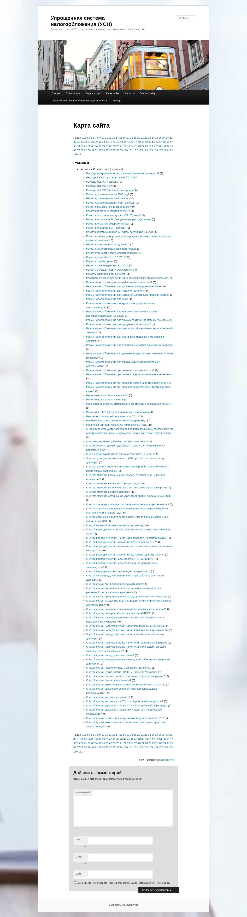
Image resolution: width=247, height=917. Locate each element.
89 (85, 150)
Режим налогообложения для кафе (107, 298)
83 (164, 146)
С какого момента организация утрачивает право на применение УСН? (128, 495)
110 (75, 154)
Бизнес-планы (73, 93)
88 (82, 150)
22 (145, 137)
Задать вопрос (93, 93)
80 (153, 146)
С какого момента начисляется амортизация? (113, 483)
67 (107, 146)
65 (99, 146)
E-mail (81, 857)
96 (110, 150)
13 (113, 137)
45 (128, 141)
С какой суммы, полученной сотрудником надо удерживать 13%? (125, 718)
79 (150, 146)
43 (121, 141)
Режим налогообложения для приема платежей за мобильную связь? (127, 319)
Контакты (129, 93)
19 (135, 137)
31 (78, 141)
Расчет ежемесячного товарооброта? (108, 206)
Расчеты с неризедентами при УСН (107, 265)
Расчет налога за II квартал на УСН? (108, 210)
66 (103, 146)
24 (152, 137)
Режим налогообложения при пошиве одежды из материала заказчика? (129, 374)
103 (141, 150)
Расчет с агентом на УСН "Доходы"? (108, 244)
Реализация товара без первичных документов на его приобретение (127, 277)
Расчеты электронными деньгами (106, 273)
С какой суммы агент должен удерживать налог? (115, 583)
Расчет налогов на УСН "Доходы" (106, 227)
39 (107, 141)
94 (103, 150)
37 (99, 141)
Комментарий (83, 792)
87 (78, 150)
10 (102, 137)
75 (135, 146)
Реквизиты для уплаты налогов (105, 399)
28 (167, 137)
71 (121, 146)
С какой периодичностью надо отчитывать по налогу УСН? (121, 542)
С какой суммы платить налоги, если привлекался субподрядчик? (125, 676)
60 (82, 146)
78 (146, 146)
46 (132, 141)
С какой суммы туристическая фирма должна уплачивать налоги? (125, 684)
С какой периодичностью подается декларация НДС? (118, 571)
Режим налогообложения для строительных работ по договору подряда (129, 344)
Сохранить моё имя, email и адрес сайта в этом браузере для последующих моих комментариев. (123, 883)
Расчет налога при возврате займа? (107, 223)
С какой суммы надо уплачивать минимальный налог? (118, 667)
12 (110, 137)
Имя (81, 840)
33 (85, 141)
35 (92, 141)
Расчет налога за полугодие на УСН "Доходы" (113, 215)
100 (126, 150)
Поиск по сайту (147, 93)
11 (106, 137)
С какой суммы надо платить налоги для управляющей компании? (126, 609)
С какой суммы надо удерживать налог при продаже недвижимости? (127, 630)
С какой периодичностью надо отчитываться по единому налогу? (125, 554)
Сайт (78, 873)
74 (132, 146)
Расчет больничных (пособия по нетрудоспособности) (80, 100)
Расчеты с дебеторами (99, 261)
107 (160, 150)
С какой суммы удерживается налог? (108, 697)
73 (128, 146)
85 (171, 146)
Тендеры (117, 100)
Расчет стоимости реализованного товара (111, 248)
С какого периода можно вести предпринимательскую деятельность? (127, 504)
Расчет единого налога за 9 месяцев (108, 198)
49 (142, 141)
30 (74, 141)
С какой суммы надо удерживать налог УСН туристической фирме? (126, 642)
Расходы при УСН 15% (100, 185)
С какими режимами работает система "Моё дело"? (117, 441)
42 (117, 141)
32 (82, 141)
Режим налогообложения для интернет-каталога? (115, 290)
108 (166, 150)
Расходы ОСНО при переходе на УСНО (110, 177)
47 (135, 141)
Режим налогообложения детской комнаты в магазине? (119, 282)
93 (99, 150)
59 (78, 146)
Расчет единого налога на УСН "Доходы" (110, 202)
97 (114, 150)
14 (117, 137)
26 (160, 137)
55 (164, 141)
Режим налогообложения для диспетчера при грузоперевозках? (124, 286)
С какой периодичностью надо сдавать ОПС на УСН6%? (120, 558)
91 (92, 150)
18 (131, 137)
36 (96, 141)
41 (114, 141)
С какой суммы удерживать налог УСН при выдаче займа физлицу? (126, 705)
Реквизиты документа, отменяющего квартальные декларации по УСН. (128, 403)
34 (89, 141)
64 (96, 146)
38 (103, 141)
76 (139, 146)
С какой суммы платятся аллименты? (108, 680)
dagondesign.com (164, 759)
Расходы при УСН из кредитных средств (110, 190)
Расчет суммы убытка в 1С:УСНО (106, 257)
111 (80, 154)
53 (157, 141)
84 (167, 146)
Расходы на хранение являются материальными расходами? (122, 173)
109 (171, 150)
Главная (56, 93)
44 (125, 141)
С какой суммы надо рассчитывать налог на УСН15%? (118, 613)
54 (160, 141)
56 (167, 141)
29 (170, 137)
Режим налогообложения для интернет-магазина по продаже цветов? (127, 294)
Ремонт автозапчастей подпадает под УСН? (112, 416)
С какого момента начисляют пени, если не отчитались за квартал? (126, 487)
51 (150, 141)
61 (85, 146)
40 (110, 141)
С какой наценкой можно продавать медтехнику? (115, 525)
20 (138, 137)
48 (139, 141)
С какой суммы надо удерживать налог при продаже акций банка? (125, 625)
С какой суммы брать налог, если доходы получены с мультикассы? (126, 596)
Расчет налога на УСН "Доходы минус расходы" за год (118, 219)
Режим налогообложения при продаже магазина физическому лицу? (127, 382)
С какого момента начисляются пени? (109, 491)
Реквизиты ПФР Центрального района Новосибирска (118, 412)
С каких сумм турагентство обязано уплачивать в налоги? (120, 453)
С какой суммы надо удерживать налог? (110, 655)
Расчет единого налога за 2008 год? (107, 194)
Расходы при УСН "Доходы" (102, 181)
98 (117, 150)
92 (96, 150)
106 (156, 150)
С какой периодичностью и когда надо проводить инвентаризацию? (126, 537)
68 (110, 146)
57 (171, 141)
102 (135, 150)
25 (156, 137)
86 (74, 150)
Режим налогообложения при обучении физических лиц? (120, 370)
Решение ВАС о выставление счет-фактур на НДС (116, 420)
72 (125, 146)
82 (160, 146)
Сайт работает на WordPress (123, 905)
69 (114, 146)
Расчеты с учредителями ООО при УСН (110, 269)
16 (124, 137)
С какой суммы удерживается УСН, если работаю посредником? (124, 701)
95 (107, 150)
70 (117, 146)
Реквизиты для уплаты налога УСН (107, 395)
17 (127, 137)
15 (120, 137)
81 (157, 146)
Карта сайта (112, 93)
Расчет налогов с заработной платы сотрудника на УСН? (120, 231)
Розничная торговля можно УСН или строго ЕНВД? (116, 424)
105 (151, 150)
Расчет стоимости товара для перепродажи (112, 252)
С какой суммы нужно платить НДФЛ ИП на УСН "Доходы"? (121, 671)
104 (146, 150)
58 (74, 146)
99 (121, 150)
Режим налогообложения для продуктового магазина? (118, 324)
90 (89, 150)
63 (92, 146)
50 (146, 141)
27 (163, 137)
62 (89, 146)
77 (142, 146)
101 (130, 150)
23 (149, 137)
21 (142, 137)
